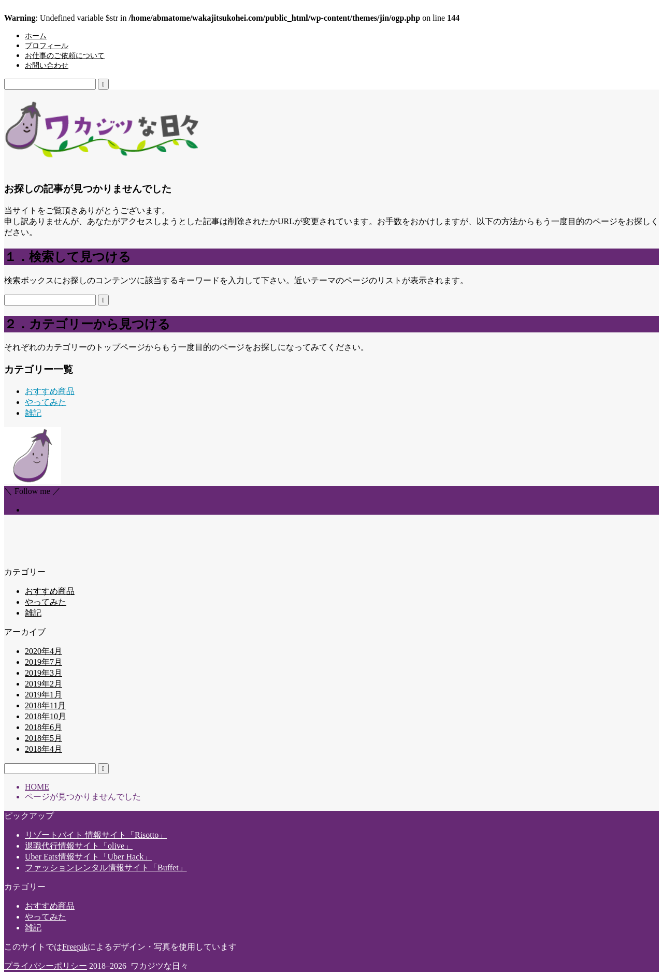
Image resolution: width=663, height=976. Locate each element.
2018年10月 (45, 716)
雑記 (33, 413)
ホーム (36, 36)
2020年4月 (43, 651)
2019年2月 (43, 683)
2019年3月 (43, 672)
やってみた (45, 402)
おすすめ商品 (50, 391)
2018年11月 (45, 705)
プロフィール (46, 46)
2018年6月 (43, 727)
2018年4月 (43, 749)
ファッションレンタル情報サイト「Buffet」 (106, 867)
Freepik (75, 946)
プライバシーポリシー (45, 966)
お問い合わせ (46, 65)
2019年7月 (43, 662)
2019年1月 (43, 694)
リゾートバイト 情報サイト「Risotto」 (96, 835)
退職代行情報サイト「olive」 (79, 845)
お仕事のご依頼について (65, 56)
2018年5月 (43, 738)
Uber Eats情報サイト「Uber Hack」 (88, 856)
